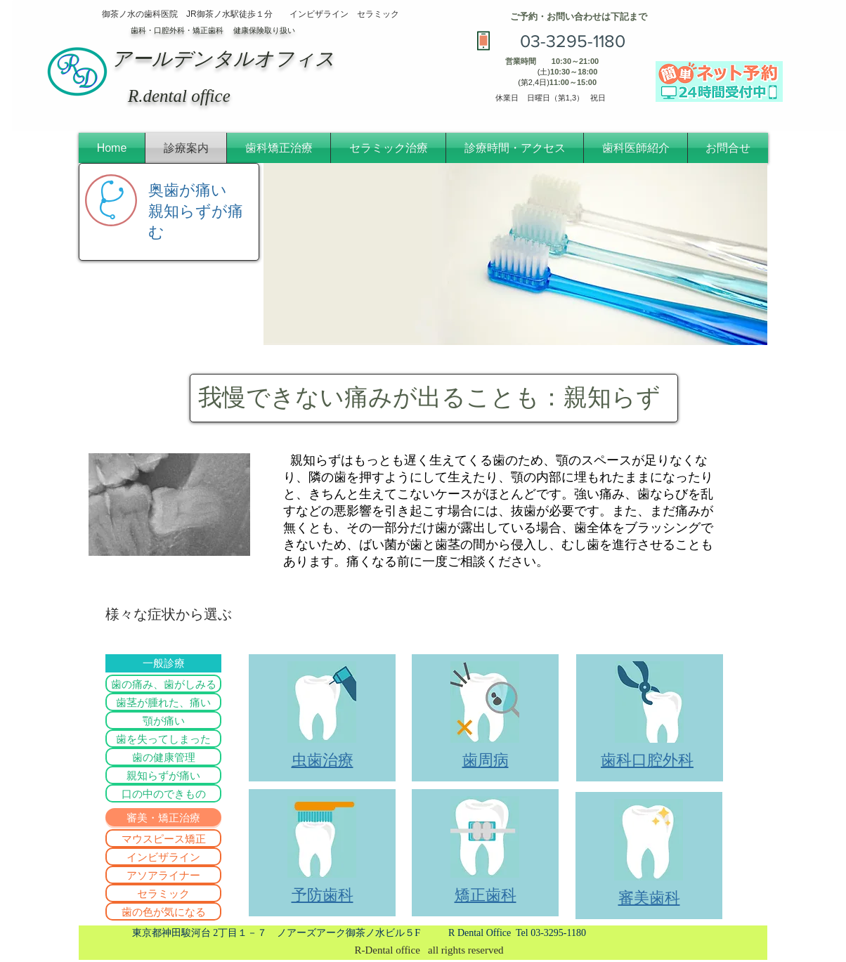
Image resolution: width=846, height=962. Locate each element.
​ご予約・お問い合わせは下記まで (578, 16)
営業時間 (520, 61)
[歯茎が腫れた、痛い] (163, 702)
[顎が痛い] (163, 720)
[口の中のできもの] (163, 793)
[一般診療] (163, 663)
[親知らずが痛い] (163, 775)
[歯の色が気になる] (163, 911)
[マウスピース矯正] (163, 838)
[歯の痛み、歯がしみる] (163, 684)
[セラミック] (163, 893)
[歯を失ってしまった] (163, 738)
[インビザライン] (163, 856)
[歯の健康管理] (163, 757)
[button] (163, 817)
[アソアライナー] (163, 875)
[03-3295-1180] (572, 41)
